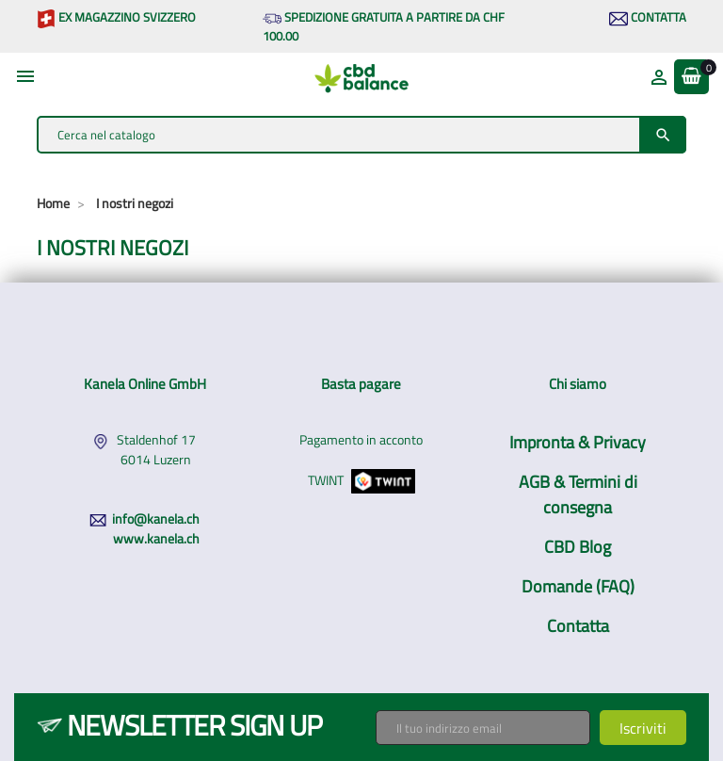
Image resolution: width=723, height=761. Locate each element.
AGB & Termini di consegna (578, 494)
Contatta (647, 17)
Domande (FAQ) (578, 586)
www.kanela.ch (156, 538)
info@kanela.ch (156, 518)
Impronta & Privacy (577, 442)
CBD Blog (577, 546)
